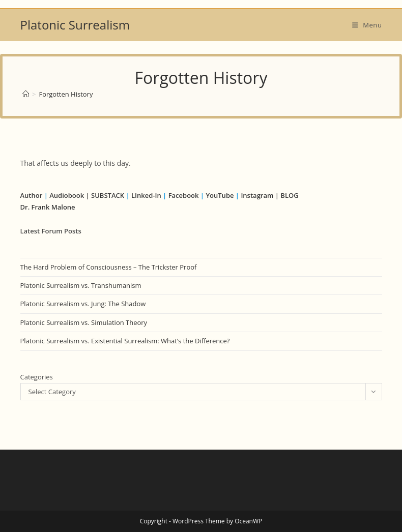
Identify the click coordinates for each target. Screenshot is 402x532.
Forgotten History (66, 94)
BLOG (289, 195)
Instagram (257, 195)
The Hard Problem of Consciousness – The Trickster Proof (108, 267)
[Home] (25, 94)
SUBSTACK (107, 195)
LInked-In (146, 195)
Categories (36, 376)
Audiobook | (69, 195)
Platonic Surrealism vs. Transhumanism (80, 285)
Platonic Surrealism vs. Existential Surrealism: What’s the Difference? (125, 340)
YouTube (220, 195)
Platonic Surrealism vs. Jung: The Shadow (83, 303)
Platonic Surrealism (75, 24)
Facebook (183, 195)
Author (32, 195)
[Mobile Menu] (367, 24)
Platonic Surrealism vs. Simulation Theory (84, 322)
